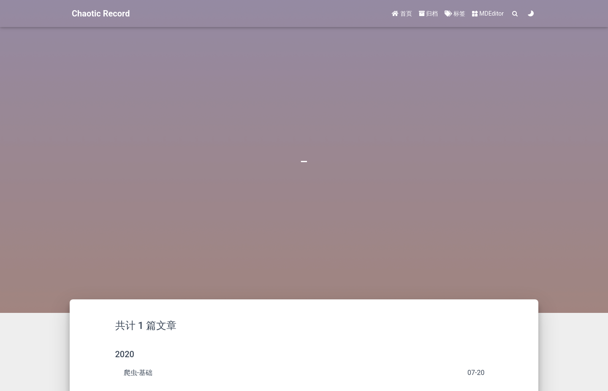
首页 (402, 13)
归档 (428, 13)
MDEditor (488, 13)
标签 (455, 13)
